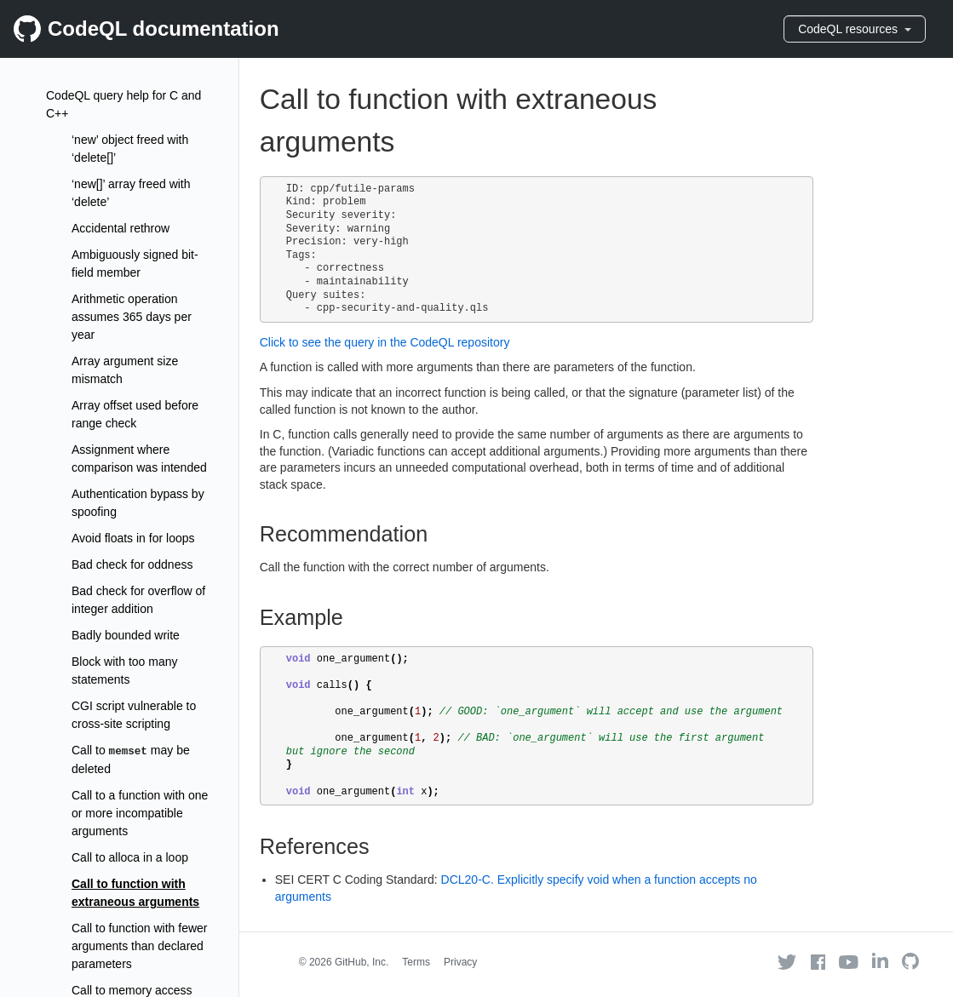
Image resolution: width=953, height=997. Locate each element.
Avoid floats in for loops (133, 538)
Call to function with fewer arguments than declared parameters (140, 946)
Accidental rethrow (120, 228)
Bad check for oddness (132, 564)
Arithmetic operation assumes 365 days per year (132, 316)
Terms (416, 962)
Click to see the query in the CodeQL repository (385, 342)
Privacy (460, 962)
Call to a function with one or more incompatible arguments (140, 813)
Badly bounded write (126, 635)
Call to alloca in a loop (130, 857)
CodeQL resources (854, 29)
